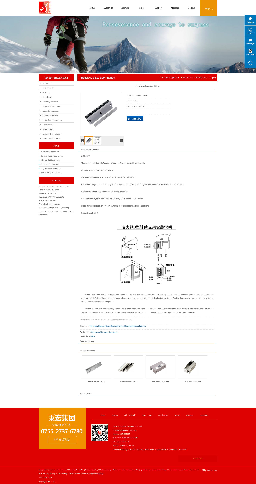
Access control (48, 125)
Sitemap (42, 481)
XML (53, 481)
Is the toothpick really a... (51, 152)
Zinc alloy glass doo (193, 381)
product (115, 415)
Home (92, 8)
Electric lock (47, 83)
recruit (177, 415)
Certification (163, 415)
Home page (185, 77)
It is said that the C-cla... (50, 160)
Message (175, 8)
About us (108, 8)
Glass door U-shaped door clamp (104, 332)
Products (125, 8)
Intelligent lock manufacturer (171, 470)
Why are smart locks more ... (52, 168)
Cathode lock (47, 97)
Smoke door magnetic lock (52, 120)
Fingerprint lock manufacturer (147, 470)
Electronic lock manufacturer (124, 470)
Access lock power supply (52, 134)
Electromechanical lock (51, 115)
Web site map (212, 470)
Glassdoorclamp (117, 326)
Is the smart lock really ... (51, 164)
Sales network (129, 415)
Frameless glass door (160, 381)
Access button (48, 129)
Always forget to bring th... (51, 173)
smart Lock (47, 92)
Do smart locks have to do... (52, 156)
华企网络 (99, 474)
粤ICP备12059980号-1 (48, 474)
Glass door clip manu (128, 381)
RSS (48, 481)
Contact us (204, 415)
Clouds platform (74, 474)
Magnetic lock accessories (52, 106)
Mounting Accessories (50, 102)
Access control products (51, 139)
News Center (147, 415)
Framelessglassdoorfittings (99, 326)
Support (158, 8)
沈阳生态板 (47, 477)
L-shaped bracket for (96, 381)
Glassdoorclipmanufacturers (135, 326)
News (141, 8)
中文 (207, 9)
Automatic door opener (51, 111)
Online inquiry (135, 118)
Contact (191, 8)
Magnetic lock (48, 88)
